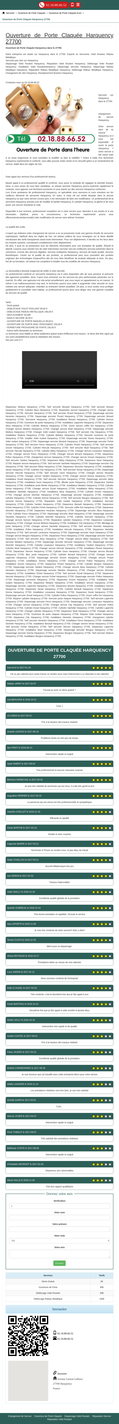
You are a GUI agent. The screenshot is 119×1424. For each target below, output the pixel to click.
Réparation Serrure (101, 1416)
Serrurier (60, 1373)
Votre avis (59, 1247)
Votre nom (59, 1212)
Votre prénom (59, 1224)
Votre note (59, 1235)
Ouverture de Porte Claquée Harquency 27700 (59, 370)
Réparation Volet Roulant (59, 1419)
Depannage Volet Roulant (77, 1416)
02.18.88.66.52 (53, 5)
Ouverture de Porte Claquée (48, 1416)
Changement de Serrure (19, 1416)
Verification (59, 1201)
